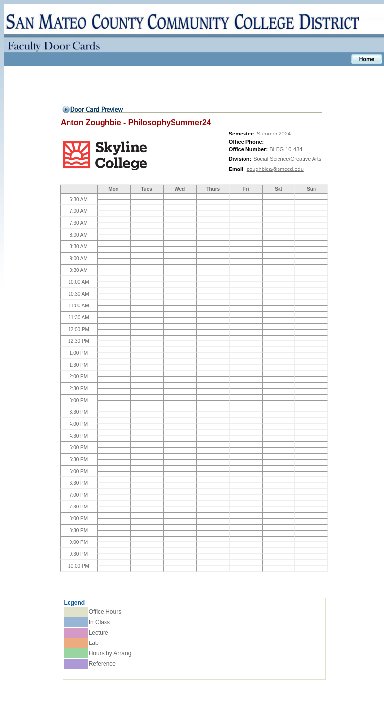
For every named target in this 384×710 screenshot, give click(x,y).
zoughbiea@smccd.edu (275, 169)
